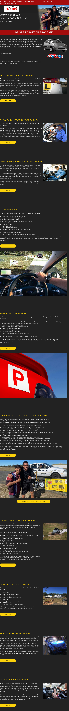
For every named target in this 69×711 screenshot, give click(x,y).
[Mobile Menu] (63, 6)
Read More (7, 54)
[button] (21, 54)
